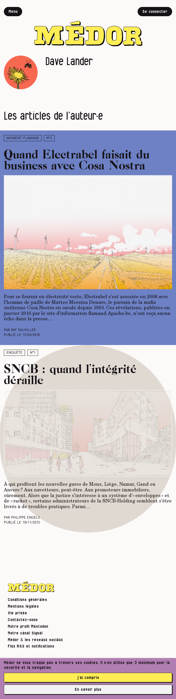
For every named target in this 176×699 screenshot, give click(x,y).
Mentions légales (23, 606)
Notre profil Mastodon (28, 626)
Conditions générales (27, 599)
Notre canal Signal (25, 633)
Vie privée (17, 613)
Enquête (14, 352)
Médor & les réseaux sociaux (35, 640)
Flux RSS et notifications (31, 646)
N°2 (49, 138)
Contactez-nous (23, 620)
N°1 (33, 352)
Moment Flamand (22, 138)
